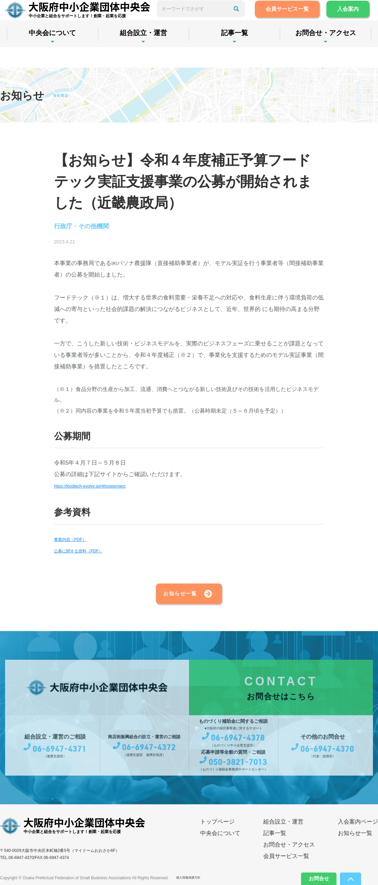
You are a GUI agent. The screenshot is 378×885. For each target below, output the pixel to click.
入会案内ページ (358, 831)
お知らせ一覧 (167, 599)
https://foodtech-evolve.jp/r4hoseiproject (105, 488)
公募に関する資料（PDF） (88, 552)
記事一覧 (251, 53)
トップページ (217, 831)
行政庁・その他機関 (91, 228)
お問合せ (307, 876)
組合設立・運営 (153, 53)
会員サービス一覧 (305, 19)
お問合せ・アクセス (289, 854)
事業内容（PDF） (77, 541)
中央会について (55, 53)
